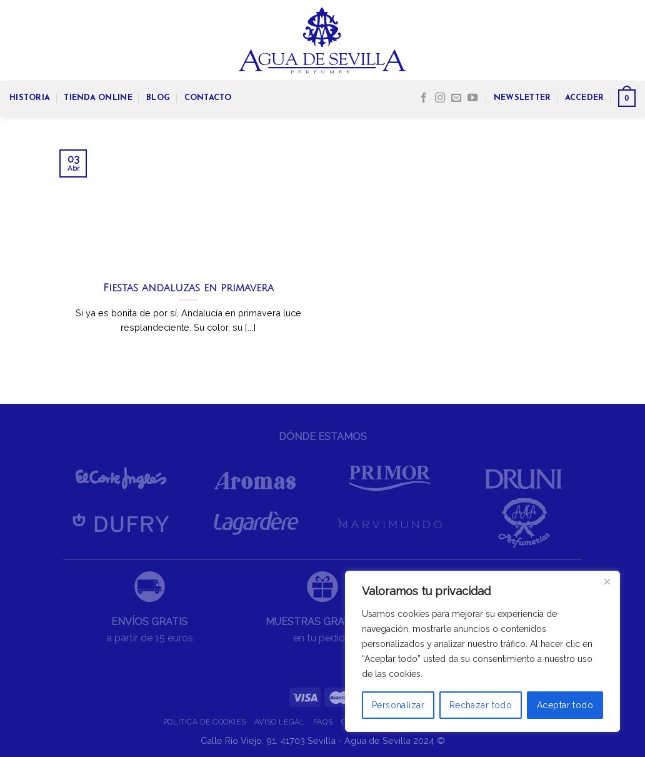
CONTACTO (208, 98)
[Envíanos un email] (456, 98)
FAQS (322, 721)
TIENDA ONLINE (98, 98)
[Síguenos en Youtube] (473, 98)
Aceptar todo (565, 705)
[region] (482, 651)
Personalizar (398, 705)
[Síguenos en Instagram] (440, 98)
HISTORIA (29, 98)
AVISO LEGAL (279, 721)
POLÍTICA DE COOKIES (204, 721)
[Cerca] (606, 581)
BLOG (158, 98)
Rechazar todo (480, 705)
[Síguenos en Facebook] (424, 98)
